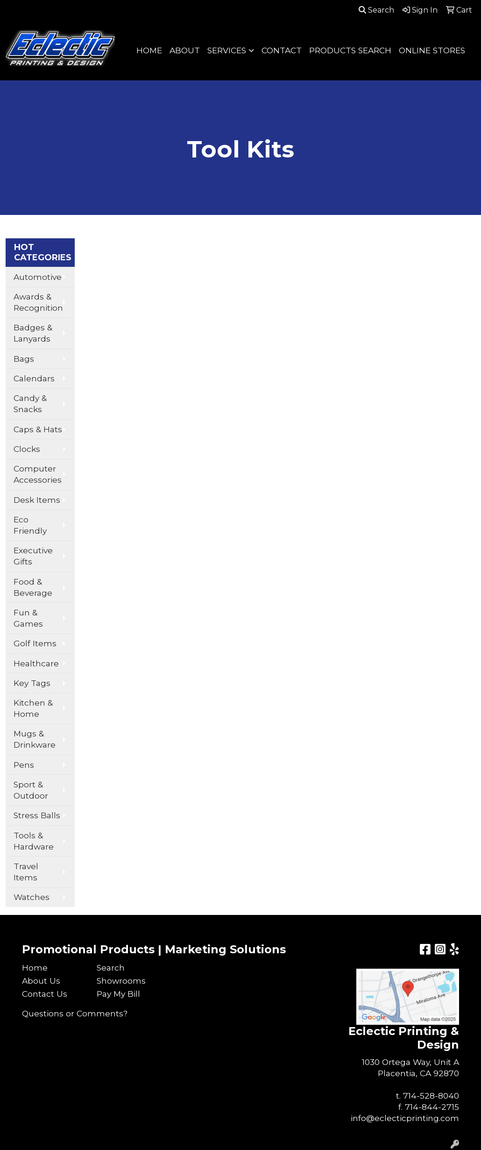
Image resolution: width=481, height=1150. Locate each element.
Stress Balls (37, 815)
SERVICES (226, 50)
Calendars (34, 378)
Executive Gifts (33, 555)
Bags (24, 359)
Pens (24, 765)
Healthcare (36, 663)
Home (35, 967)
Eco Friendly (30, 525)
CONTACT (282, 50)
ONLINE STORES (432, 50)
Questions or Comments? (74, 1013)
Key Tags (32, 683)
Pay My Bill (118, 994)
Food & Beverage (33, 587)
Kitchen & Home (33, 708)
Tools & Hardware (34, 840)
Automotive (38, 277)
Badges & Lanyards (33, 332)
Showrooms (121, 981)
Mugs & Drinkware (35, 739)
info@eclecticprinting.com (405, 1118)
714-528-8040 (431, 1095)
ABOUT (185, 50)
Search (376, 10)
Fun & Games (28, 618)
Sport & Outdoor (31, 789)
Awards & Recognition (38, 302)
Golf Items (35, 643)
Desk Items (37, 500)
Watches (32, 897)
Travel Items (26, 871)
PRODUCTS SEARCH (350, 50)
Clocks (27, 449)
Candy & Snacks (30, 403)
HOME (149, 50)
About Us (41, 981)
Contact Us (44, 994)
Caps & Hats (38, 429)
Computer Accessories (38, 474)
